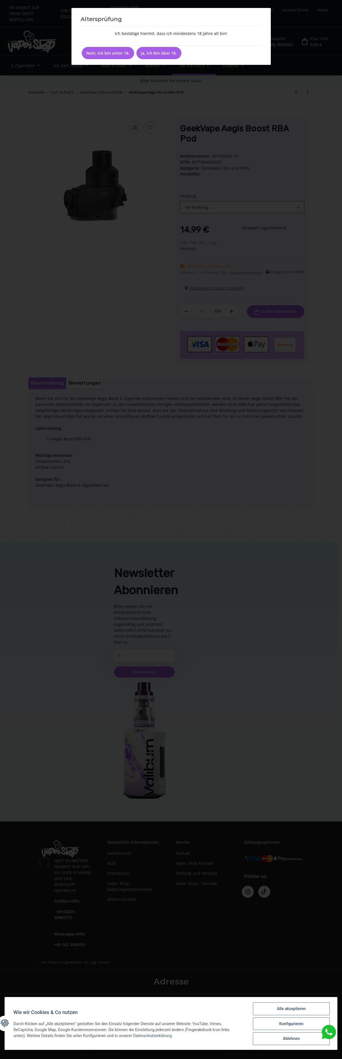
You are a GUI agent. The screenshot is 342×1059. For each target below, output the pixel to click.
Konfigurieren (290, 1024)
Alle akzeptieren (290, 1009)
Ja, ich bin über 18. (159, 53)
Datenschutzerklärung (153, 1036)
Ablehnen (290, 1039)
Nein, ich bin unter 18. (108, 53)
